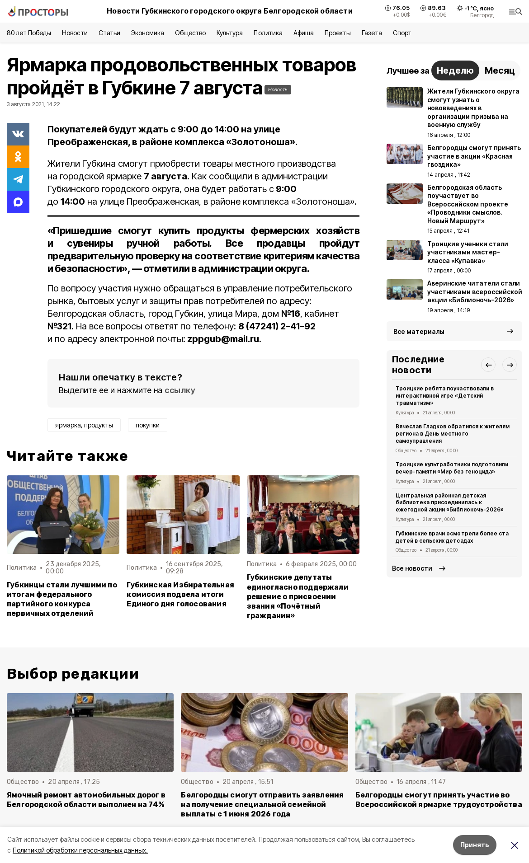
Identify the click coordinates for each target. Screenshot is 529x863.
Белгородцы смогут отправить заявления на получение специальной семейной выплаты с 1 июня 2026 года (262, 804)
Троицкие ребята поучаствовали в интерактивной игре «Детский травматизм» (445, 395)
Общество (190, 33)
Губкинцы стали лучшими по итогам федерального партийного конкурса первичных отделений (62, 599)
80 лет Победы (29, 33)
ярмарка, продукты (84, 425)
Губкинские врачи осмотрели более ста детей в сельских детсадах (452, 537)
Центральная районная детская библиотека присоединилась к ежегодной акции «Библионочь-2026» (450, 502)
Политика (268, 33)
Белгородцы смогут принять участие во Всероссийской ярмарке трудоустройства (438, 800)
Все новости (412, 568)
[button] (488, 364)
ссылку (180, 390)
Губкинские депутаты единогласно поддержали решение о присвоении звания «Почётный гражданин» (298, 596)
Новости (74, 33)
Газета (372, 33)
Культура (230, 33)
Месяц (500, 70)
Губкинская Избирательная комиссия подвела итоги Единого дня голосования (180, 594)
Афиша (303, 33)
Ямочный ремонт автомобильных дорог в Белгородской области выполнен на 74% (86, 800)
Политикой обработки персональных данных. (80, 850)
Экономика (147, 33)
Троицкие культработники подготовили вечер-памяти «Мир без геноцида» (452, 468)
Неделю (455, 70)
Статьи (109, 33)
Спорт (402, 33)
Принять (474, 845)
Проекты (338, 33)
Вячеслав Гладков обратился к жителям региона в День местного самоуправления (453, 433)
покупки (148, 425)
